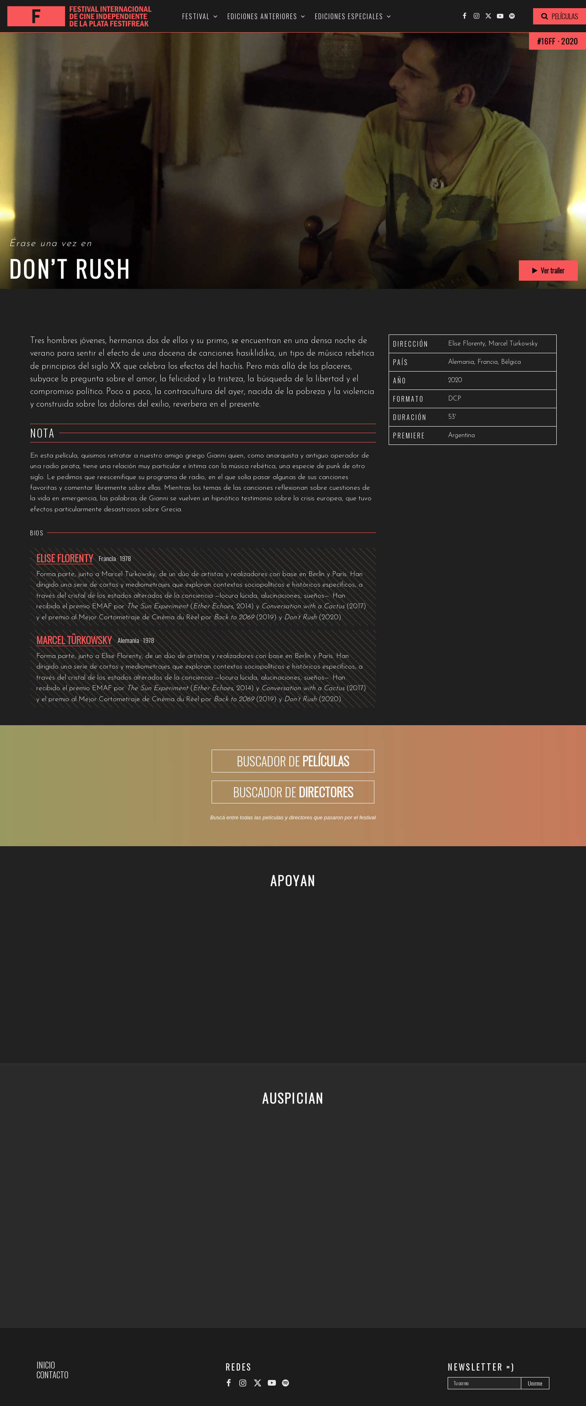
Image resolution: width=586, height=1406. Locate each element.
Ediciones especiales (349, 16)
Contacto (52, 1375)
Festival (196, 16)
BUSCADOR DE (293, 761)
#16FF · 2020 (557, 41)
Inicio (46, 1365)
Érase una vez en (50, 244)
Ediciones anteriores (262, 16)
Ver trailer (548, 270)
